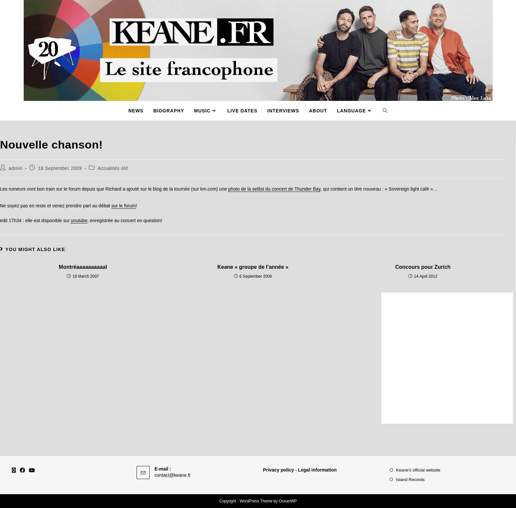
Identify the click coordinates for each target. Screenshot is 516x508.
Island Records (410, 479)
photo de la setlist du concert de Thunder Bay (274, 189)
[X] (14, 470)
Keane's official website (418, 470)
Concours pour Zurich (423, 267)
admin (15, 168)
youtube (79, 220)
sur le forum (124, 205)
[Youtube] (32, 470)
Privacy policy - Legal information (300, 470)
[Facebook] (22, 470)
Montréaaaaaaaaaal (83, 267)
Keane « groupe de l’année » (252, 267)
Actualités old (113, 168)
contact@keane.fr (173, 475)
